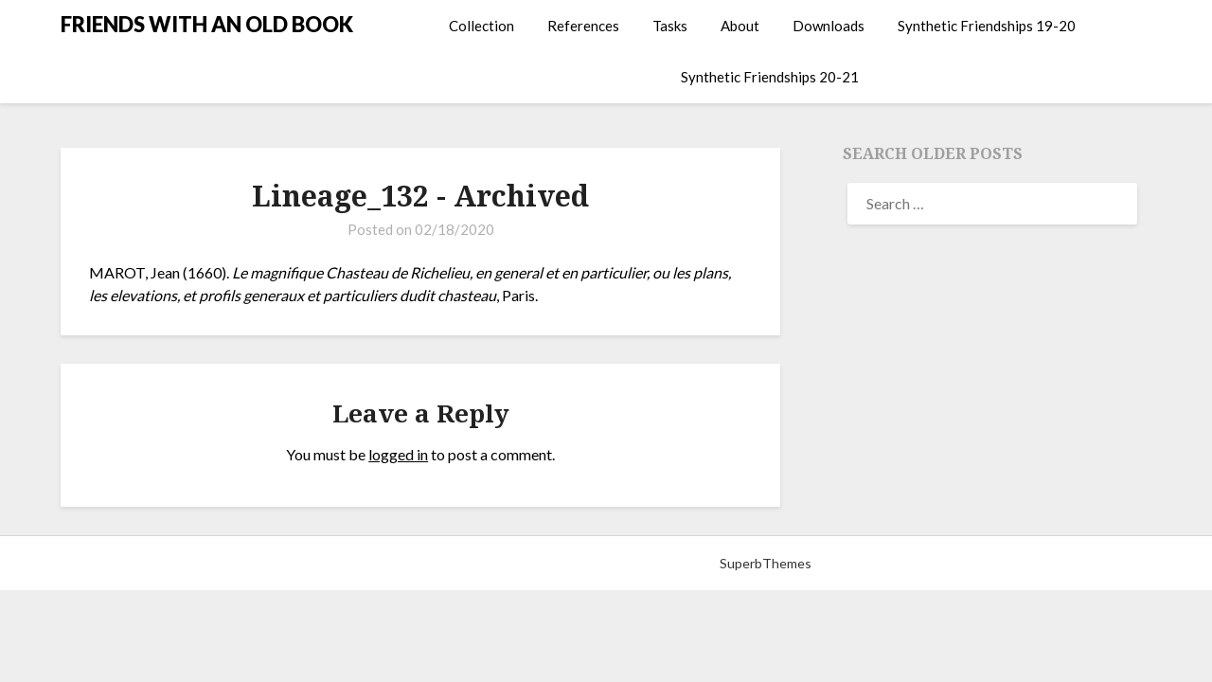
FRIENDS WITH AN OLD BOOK (207, 24)
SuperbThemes (765, 563)
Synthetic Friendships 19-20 (987, 25)
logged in (398, 454)
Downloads (828, 25)
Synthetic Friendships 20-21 (770, 76)
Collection (481, 25)
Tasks (669, 25)
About (740, 25)
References (583, 25)
